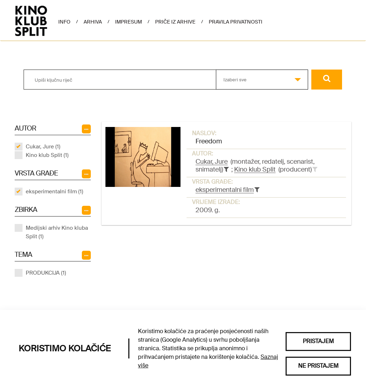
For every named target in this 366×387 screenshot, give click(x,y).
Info (64, 22)
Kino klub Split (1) (47, 155)
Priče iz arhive (175, 22)
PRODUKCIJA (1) (46, 272)
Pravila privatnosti (235, 22)
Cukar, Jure (212, 161)
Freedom (209, 141)
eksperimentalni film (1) (54, 191)
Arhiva (93, 22)
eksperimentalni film (225, 189)
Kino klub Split (255, 169)
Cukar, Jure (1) (43, 146)
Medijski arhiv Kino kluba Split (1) (57, 232)
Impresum (128, 22)
